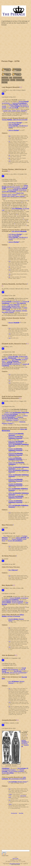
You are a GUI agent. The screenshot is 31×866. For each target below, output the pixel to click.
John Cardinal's (12, 863)
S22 (9, 382)
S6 (9, 141)
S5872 (10, 804)
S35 (9, 333)
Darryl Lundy (15, 858)
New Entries (5, 77)
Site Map (13, 80)
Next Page (4, 82)
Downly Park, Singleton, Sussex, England (13, 193)
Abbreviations (5, 80)
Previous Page (20, 80)
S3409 (10, 794)
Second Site (17, 863)
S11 (9, 135)
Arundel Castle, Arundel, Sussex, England (14, 110)
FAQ (11, 77)
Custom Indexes (17, 77)
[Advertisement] (15, 43)
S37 (9, 161)
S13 (9, 512)
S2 (9, 706)
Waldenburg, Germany (12, 420)
